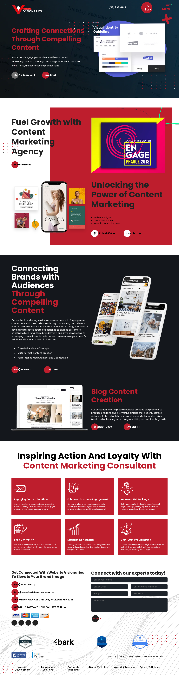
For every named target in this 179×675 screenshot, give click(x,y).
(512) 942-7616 (117, 7)
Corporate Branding (73, 668)
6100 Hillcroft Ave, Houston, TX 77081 (38, 607)
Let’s (148, 8)
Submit (97, 618)
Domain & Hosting (150, 667)
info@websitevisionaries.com (32, 592)
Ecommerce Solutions (48, 668)
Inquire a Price (22, 164)
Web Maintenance (124, 667)
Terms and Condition (153, 656)
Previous (9, 408)
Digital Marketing (99, 667)
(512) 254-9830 (103, 233)
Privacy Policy (135, 656)
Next (169, 408)
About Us (112, 656)
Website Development (22, 668)
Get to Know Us (23, 75)
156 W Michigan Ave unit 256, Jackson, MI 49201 (43, 599)
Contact (122, 656)
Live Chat (50, 75)
